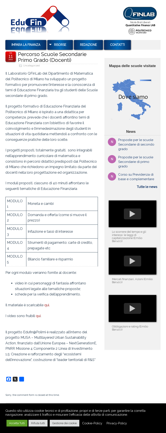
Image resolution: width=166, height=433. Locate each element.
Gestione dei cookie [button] (64, 423)
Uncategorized (31, 65)
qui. (47, 305)
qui (38, 316)
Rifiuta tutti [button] (38, 423)
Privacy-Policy (117, 423)
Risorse (60, 45)
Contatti (117, 45)
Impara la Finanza (25, 45)
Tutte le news (147, 187)
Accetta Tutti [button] (17, 423)
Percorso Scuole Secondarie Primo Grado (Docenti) (52, 57)
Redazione (88, 45)
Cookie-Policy (92, 423)
